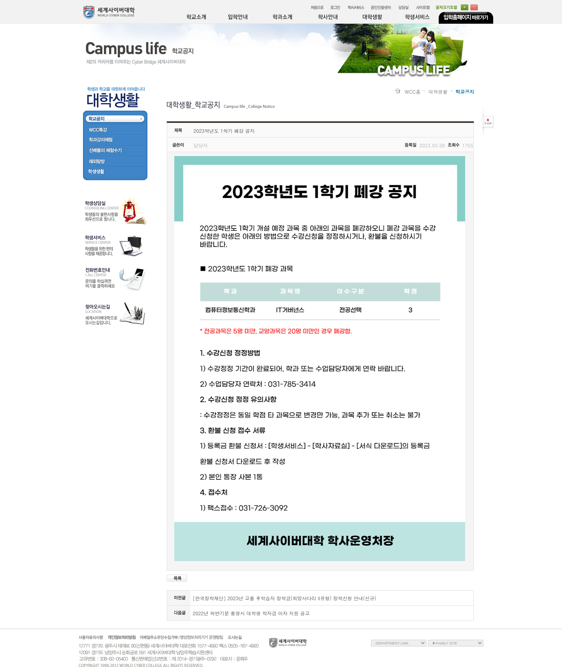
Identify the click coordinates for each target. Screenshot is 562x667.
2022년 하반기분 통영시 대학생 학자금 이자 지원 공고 (251, 613)
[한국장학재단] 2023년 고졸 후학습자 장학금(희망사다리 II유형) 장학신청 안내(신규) (284, 598)
